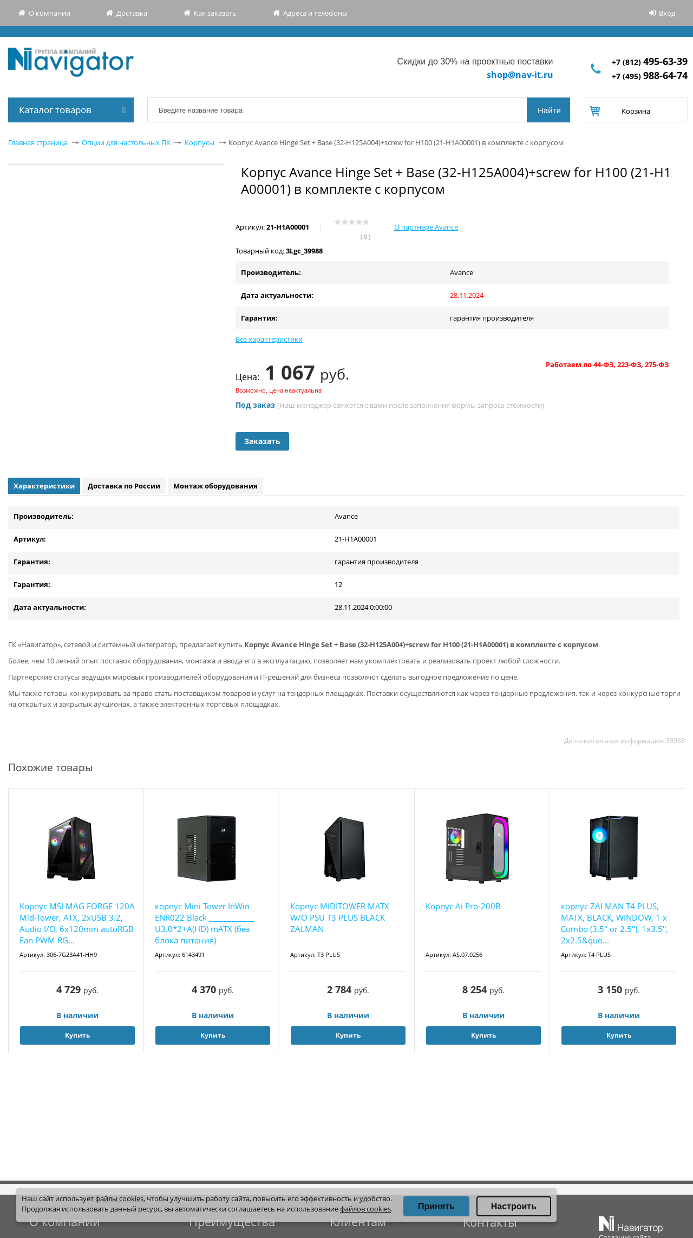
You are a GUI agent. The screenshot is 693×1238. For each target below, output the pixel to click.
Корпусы (199, 142)
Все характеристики (269, 339)
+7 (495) (650, 76)
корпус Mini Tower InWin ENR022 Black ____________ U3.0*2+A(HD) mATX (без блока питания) (204, 923)
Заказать (262, 441)
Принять (436, 1206)
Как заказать (215, 13)
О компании (49, 13)
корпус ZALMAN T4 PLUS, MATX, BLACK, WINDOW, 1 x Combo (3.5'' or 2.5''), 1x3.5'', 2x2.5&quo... (614, 923)
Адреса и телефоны (315, 13)
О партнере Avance (426, 227)
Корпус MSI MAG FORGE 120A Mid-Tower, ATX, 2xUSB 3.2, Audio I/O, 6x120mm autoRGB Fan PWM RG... (77, 923)
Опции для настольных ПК (126, 142)
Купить (77, 1035)
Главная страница (38, 142)
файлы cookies (119, 1198)
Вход (667, 13)
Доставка (131, 13)
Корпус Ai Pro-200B (463, 906)
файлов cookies (365, 1209)
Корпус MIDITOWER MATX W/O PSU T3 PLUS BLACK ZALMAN (339, 917)
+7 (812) (650, 62)
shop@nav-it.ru (520, 75)
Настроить (514, 1206)
